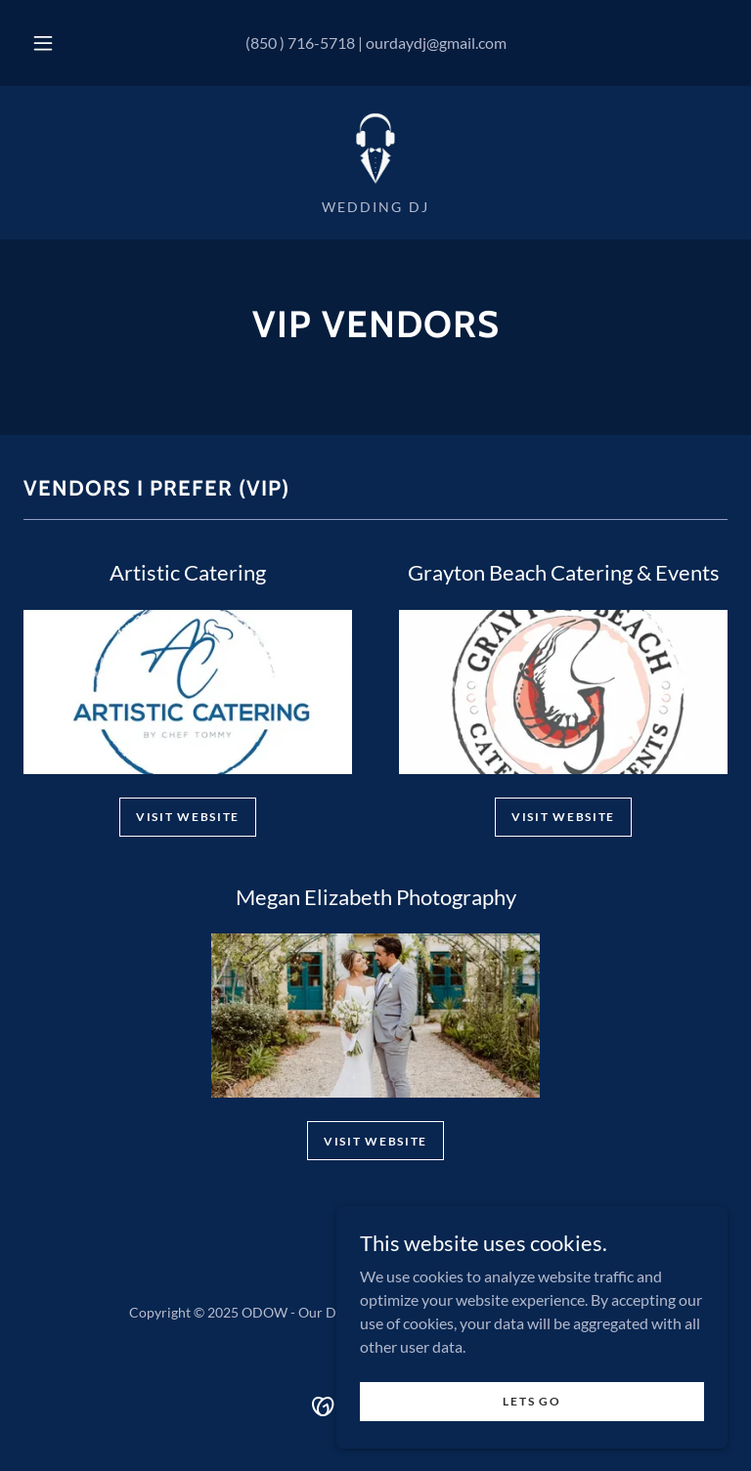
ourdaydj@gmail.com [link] (436, 42)
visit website (563, 816)
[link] (375, 148)
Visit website (188, 816)
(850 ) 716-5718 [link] (300, 42)
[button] (53, 43)
